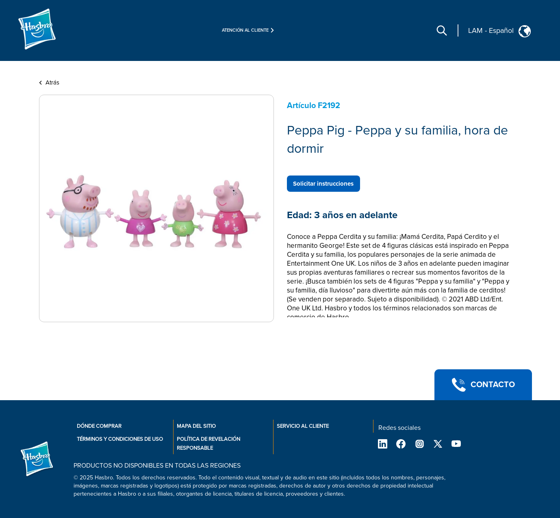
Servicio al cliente (303, 426)
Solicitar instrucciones (323, 183)
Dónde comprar (99, 426)
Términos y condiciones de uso (120, 439)
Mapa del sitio (196, 426)
